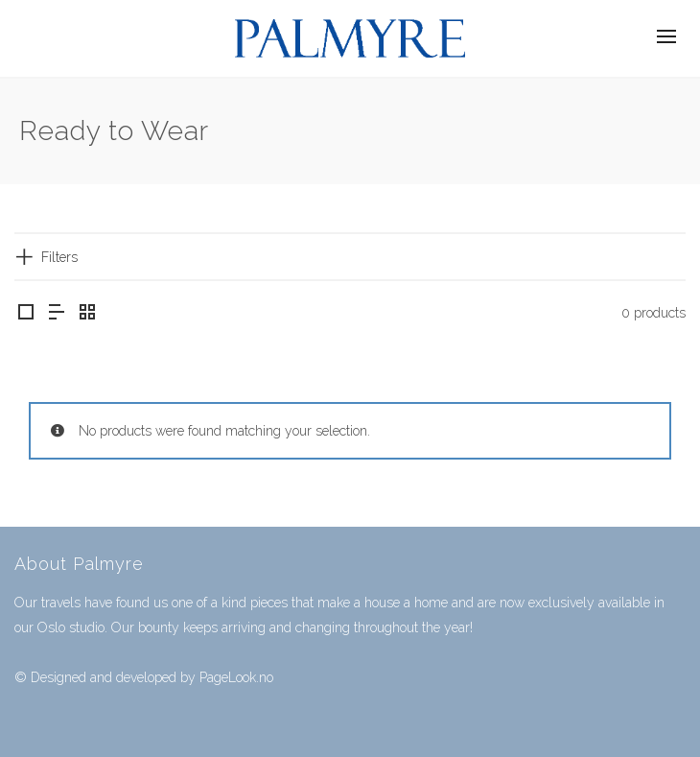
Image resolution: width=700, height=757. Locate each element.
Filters (59, 257)
